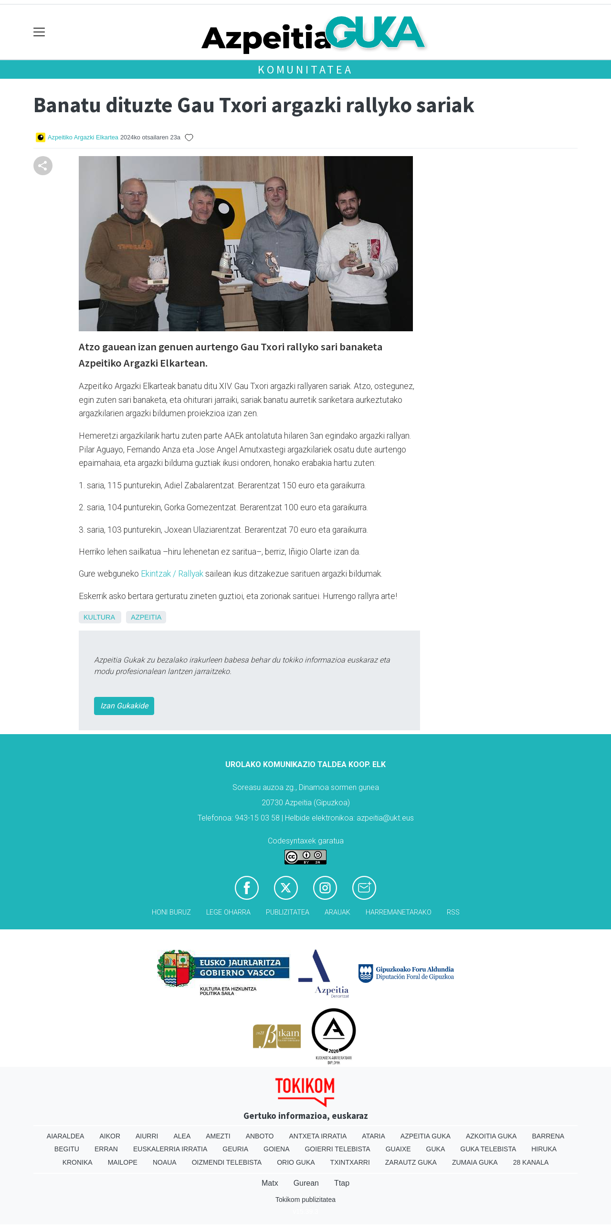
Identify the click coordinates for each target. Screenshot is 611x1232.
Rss (453, 912)
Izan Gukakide (124, 705)
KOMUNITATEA (305, 69)
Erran (106, 1149)
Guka (435, 1149)
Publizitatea (287, 912)
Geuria (235, 1149)
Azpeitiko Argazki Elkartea (83, 137)
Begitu (66, 1149)
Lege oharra (228, 912)
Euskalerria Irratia (170, 1149)
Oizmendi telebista (227, 1162)
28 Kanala (531, 1162)
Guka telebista (488, 1149)
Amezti (218, 1136)
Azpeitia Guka (425, 1136)
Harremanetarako (399, 912)
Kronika (78, 1162)
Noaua (165, 1162)
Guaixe (398, 1149)
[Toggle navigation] (39, 32)
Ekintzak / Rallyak (172, 574)
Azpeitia (146, 617)
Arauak (337, 912)
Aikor (109, 1136)
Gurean (306, 1183)
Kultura (99, 617)
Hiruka (544, 1149)
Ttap (341, 1183)
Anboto (260, 1136)
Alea (181, 1136)
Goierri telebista (337, 1149)
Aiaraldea (65, 1136)
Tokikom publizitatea (305, 1199)
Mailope (122, 1162)
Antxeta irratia (318, 1136)
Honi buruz (171, 912)
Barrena (548, 1136)
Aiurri (147, 1136)
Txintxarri (350, 1162)
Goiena (276, 1149)
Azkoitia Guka (491, 1136)
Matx (270, 1183)
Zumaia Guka (475, 1162)
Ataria (373, 1136)
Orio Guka (296, 1162)
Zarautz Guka (411, 1162)
